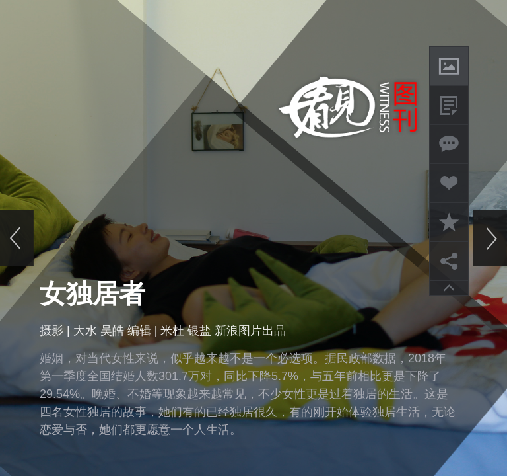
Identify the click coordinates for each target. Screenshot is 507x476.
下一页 (490, 238)
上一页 (17, 238)
